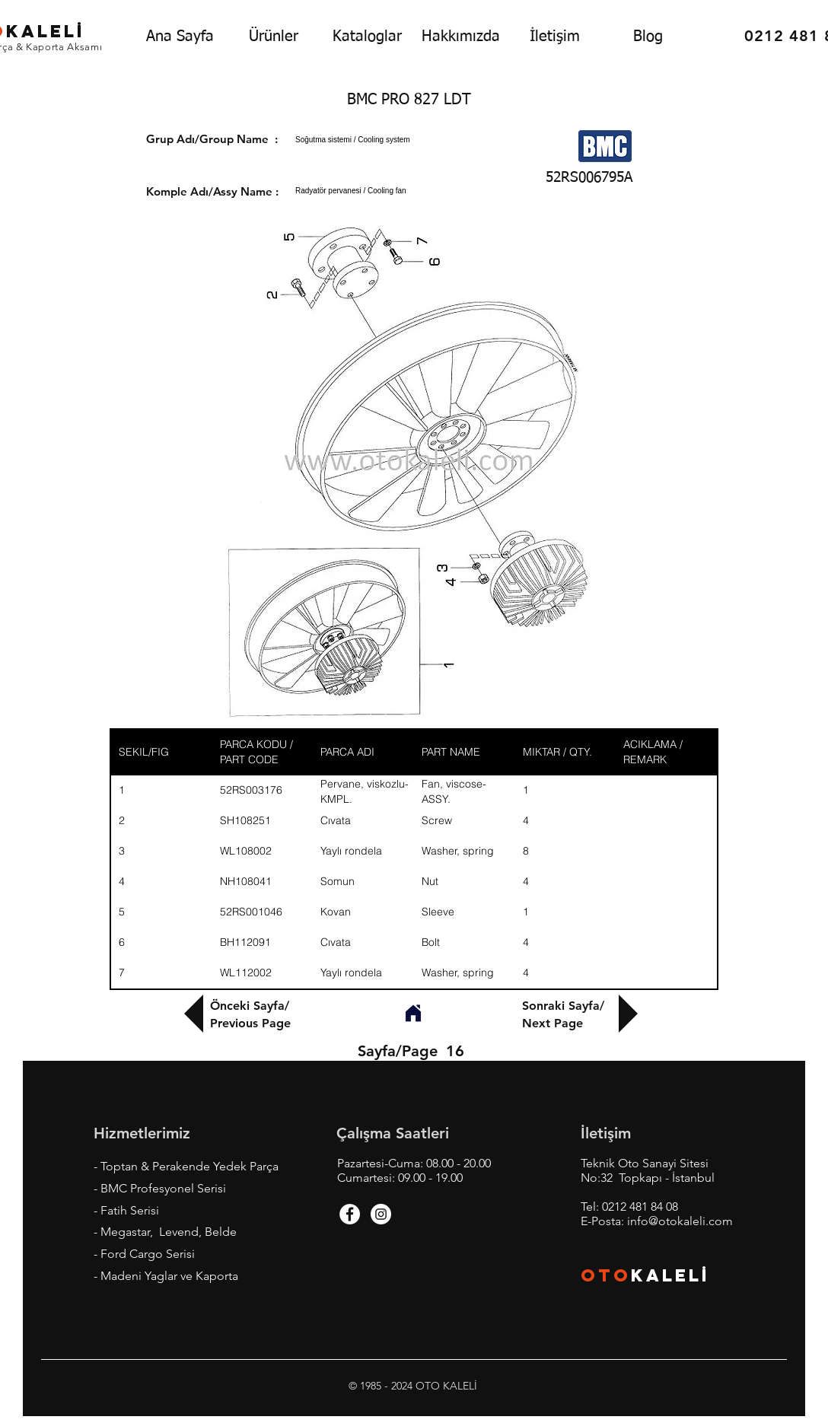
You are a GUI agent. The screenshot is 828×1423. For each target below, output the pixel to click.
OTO (606, 1275)
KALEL (670, 1275)
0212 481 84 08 (640, 1206)
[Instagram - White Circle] (381, 1214)
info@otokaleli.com (680, 1221)
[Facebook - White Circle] (349, 1214)
